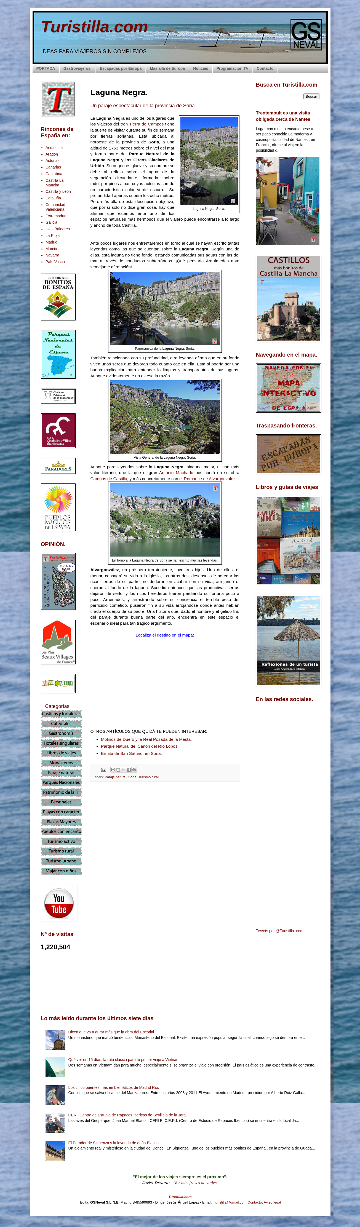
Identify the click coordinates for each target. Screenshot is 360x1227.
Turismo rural (148, 777)
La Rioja (53, 235)
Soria (132, 777)
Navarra (52, 255)
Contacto (265, 68)
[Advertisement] (164, 834)
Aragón (52, 154)
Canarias (53, 167)
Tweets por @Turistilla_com (279, 931)
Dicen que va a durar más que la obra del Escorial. (111, 1032)
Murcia (51, 249)
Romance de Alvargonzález (209, 478)
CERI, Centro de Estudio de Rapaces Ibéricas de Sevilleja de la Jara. (127, 1115)
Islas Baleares (58, 229)
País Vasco (55, 262)
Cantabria (54, 174)
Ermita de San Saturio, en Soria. (131, 753)
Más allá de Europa (167, 68)
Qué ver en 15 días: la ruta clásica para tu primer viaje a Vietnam (124, 1059)
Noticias (200, 68)
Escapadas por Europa (121, 68)
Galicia (51, 222)
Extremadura (57, 216)
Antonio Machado (176, 472)
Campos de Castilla (108, 478)
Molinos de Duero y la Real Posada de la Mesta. (146, 739)
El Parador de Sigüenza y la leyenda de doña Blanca (113, 1143)
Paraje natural (115, 777)
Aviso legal (272, 1202)
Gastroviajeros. (77, 68)
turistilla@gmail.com (230, 1202)
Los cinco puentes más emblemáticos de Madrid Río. (113, 1087)
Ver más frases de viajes (195, 1182)
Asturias (53, 160)
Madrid (51, 242)
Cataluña (53, 198)
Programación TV (233, 68)
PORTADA (45, 68)
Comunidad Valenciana (55, 207)
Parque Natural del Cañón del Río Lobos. (140, 746)
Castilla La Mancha (54, 182)
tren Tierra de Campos (142, 124)
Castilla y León (58, 191)
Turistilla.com (94, 26)
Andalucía (54, 147)
